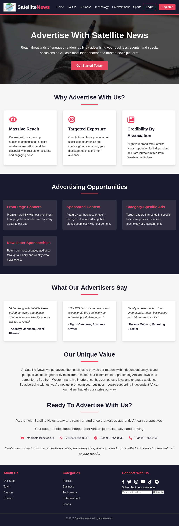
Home (60, 7)
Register (167, 7)
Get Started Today (89, 65)
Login (149, 7)
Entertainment (121, 7)
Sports (137, 7)
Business (85, 7)
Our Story (9, 480)
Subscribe (158, 492)
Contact (8, 498)
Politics (71, 7)
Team (6, 486)
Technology (102, 7)
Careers (8, 492)
